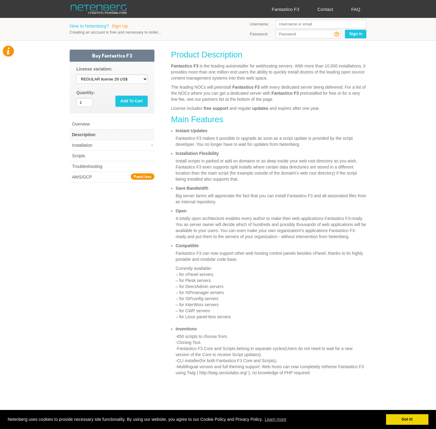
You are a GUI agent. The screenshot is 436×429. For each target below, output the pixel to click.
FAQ (355, 9)
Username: (259, 24)
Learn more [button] (275, 419)
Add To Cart (132, 101)
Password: (259, 34)
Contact (325, 9)
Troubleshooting (87, 166)
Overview (81, 124)
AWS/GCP (113, 176)
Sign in (355, 33)
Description (83, 134)
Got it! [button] (407, 419)
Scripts (78, 155)
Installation (113, 145)
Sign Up (120, 25)
